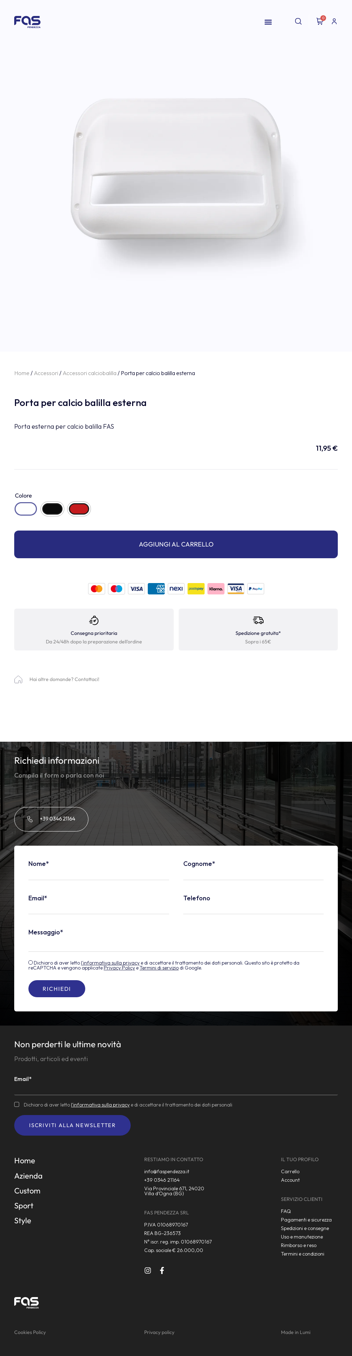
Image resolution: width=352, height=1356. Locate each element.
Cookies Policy (30, 1332)
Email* (37, 898)
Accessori (46, 373)
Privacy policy (159, 1332)
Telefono (196, 898)
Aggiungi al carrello (176, 544)
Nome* (38, 864)
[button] (268, 22)
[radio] (25, 509)
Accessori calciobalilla (90, 373)
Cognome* (199, 864)
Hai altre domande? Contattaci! (64, 679)
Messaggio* (45, 932)
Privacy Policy (119, 968)
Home (21, 373)
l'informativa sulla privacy (110, 963)
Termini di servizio (159, 968)
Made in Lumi (295, 1332)
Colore (23, 495)
